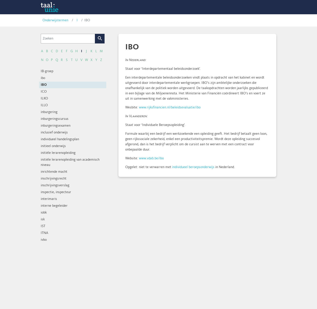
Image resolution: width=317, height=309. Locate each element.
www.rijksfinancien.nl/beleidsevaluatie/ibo (170, 107)
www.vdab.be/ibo (151, 158)
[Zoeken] (68, 38)
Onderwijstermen (55, 20)
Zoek (100, 38)
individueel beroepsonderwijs (193, 167)
